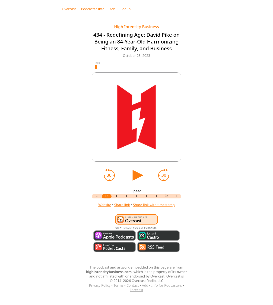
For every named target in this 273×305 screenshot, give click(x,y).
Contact (132, 285)
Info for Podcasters (166, 285)
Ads (113, 9)
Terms (118, 285)
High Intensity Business (136, 26)
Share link (122, 204)
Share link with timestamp (154, 204)
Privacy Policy (99, 285)
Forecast (136, 290)
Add (145, 285)
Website (104, 204)
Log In (126, 9)
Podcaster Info (93, 9)
